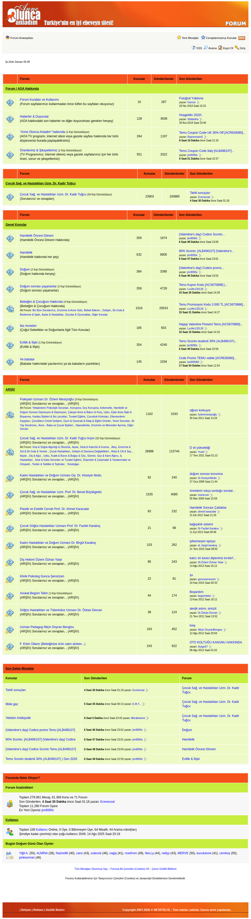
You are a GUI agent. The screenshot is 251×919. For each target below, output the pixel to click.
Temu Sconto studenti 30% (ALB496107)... (208, 341)
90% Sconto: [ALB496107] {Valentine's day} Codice (41, 739)
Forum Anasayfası (22, 37)
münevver (203, 495)
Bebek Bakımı (92, 310)
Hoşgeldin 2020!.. (191, 115)
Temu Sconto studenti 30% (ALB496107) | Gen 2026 (41, 759)
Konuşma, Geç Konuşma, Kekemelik (91, 407)
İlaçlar (23, 455)
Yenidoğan (73, 464)
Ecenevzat (204, 197)
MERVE (183, 853)
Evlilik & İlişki (29, 342)
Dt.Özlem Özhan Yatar (211, 562)
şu (191, 575)
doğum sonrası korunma (206, 474)
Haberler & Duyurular (34, 116)
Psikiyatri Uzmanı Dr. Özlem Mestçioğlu (47, 399)
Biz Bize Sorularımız (44, 310)
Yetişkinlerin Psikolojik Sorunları (51, 407)
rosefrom (131, 853)
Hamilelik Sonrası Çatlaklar (208, 507)
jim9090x (192, 155)
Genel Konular (16, 224)
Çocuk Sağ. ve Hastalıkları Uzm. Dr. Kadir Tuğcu (41, 183)
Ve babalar (27, 359)
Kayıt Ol (228, 48)
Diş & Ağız (35, 455)
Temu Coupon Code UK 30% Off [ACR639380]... (212, 132)
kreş (192, 625)
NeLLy (149, 853)
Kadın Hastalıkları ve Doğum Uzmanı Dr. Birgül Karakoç (58, 543)
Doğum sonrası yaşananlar (38, 286)
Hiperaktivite (83, 425)
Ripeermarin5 (195, 136)
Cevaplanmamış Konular (221, 37)
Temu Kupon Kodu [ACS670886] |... (203, 285)
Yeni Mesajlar (190, 37)
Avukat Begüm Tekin (34, 593)
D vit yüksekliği (200, 448)
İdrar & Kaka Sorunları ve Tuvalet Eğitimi (58, 459)
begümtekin (204, 595)
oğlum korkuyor (200, 410)
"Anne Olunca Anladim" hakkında (43, 132)
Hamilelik (26, 252)
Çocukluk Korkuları (98, 416)
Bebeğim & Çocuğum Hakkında (41, 302)
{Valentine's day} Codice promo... (201, 268)
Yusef (201, 452)
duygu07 (203, 646)
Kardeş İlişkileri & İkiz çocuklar (50, 416)
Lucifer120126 (195, 289)
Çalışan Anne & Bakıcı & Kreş (85, 412)
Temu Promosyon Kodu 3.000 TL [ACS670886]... (212, 304)
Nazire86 (62, 853)
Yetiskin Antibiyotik (18, 718)
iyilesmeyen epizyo (202, 541)
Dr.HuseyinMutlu (207, 478)
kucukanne (203, 853)
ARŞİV (10, 389)
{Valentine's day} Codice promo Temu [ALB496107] (40, 730)
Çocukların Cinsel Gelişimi (47, 421)
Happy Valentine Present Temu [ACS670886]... (211, 324)
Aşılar (75, 447)
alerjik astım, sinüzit (203, 608)
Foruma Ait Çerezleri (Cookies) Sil (129, 869)
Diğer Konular (100, 314)
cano (79, 853)
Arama (210, 48)
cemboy (224, 853)
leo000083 (193, 362)
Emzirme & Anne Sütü (69, 310)
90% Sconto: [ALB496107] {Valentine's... (206, 251)
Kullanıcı (12, 820)
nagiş (113, 853)
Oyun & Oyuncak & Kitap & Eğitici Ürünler (87, 421)
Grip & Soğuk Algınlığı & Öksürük (51, 447)
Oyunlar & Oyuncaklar (77, 314)
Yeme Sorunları (121, 421)
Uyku (107, 412)
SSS (199, 48)
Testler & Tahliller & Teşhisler (49, 464)
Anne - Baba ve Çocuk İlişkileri (56, 425)
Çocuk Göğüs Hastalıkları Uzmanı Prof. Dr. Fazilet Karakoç (60, 526)
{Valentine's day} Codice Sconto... (202, 234)
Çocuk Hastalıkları (59, 451)
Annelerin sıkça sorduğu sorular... (212, 491)
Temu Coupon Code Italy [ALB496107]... (206, 151)
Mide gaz (12, 704)
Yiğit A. (24, 853)
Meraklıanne (138, 718)
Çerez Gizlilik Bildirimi (164, 869)
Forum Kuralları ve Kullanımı (39, 99)
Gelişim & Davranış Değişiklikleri (91, 451)
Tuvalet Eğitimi (77, 416)
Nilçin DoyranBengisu (210, 629)
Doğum (25, 269)
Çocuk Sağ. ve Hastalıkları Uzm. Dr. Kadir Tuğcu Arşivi (57, 438)
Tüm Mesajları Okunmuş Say (91, 869)
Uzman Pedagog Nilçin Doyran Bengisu (47, 627)
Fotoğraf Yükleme (191, 98)
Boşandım (196, 592)
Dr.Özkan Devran (208, 612)
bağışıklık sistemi (201, 524)
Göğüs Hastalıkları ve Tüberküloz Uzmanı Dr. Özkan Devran (61, 610)
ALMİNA (42, 853)
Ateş (114, 447)
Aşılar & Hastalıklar (53, 314)
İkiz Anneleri (28, 326)
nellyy (166, 853)
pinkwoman (27, 857)
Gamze (191, 102)
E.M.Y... (136, 704)
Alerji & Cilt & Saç (121, 451)
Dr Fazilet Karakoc (208, 528)
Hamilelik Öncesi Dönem (37, 235)
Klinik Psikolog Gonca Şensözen (42, 576)
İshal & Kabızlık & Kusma (95, 447)
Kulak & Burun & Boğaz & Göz (68, 455)
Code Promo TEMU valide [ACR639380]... (208, 358)
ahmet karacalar (207, 511)
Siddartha (192, 119)
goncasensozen (207, 579)
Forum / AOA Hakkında (22, 88)
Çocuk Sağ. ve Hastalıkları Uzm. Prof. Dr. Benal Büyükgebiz (61, 492)
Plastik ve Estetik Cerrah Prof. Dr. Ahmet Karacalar (54, 509)
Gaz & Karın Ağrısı (107, 455)
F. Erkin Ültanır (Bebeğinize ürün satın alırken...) (52, 644)
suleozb (96, 853)
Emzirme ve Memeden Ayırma (108, 425)
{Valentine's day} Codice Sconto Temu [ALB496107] (41, 749)
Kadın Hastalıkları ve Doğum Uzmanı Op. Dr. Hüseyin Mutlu (60, 475)
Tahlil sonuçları (200, 193)
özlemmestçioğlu (207, 414)
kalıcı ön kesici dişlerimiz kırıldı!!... (213, 558)
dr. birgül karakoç (207, 545)
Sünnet (91, 455)
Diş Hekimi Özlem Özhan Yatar (41, 559)
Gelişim (106, 310)
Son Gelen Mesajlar (20, 668)
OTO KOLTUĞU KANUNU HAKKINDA (216, 642)
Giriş (243, 48)
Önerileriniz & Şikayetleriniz (38, 150)
